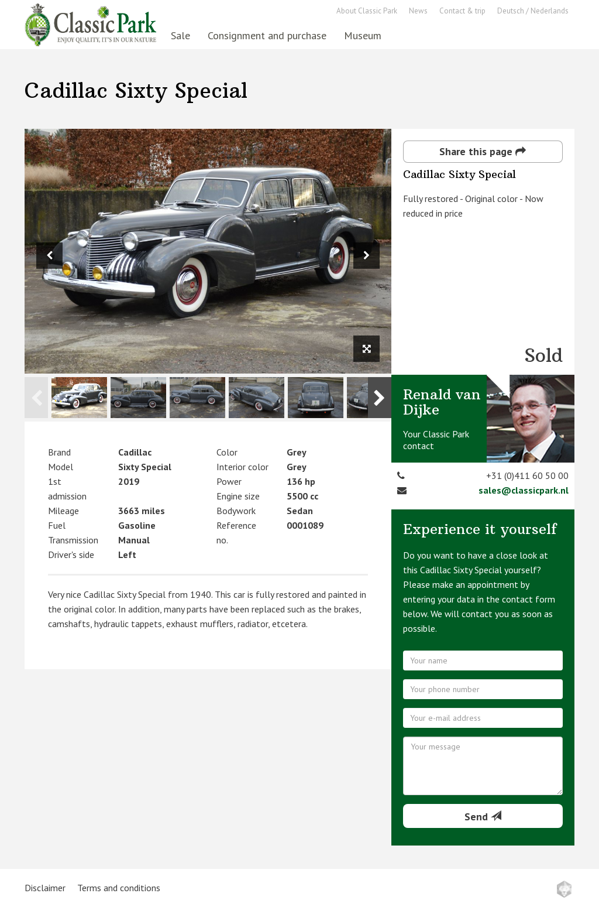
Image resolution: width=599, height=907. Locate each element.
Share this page (482, 151)
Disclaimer (45, 888)
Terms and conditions (118, 888)
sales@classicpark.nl (523, 490)
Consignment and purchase (267, 35)
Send (482, 816)
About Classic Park (366, 11)
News (418, 11)
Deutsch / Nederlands (533, 11)
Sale (180, 35)
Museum (362, 35)
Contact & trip (462, 11)
